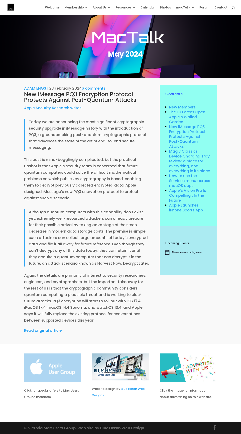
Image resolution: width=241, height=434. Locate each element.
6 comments (93, 88)
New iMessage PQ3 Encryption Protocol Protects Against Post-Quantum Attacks (187, 136)
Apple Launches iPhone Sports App (186, 208)
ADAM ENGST (36, 88)
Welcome (52, 8)
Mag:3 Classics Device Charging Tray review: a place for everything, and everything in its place (189, 161)
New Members (182, 107)
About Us (100, 8)
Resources (123, 8)
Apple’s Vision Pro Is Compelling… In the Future (187, 195)
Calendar (147, 8)
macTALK (183, 8)
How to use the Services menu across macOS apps (189, 180)
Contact (220, 8)
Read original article (43, 330)
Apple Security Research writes (53, 108)
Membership (74, 8)
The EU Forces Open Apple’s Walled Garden (187, 116)
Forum (204, 8)
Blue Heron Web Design (122, 428)
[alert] (188, 252)
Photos (165, 8)
